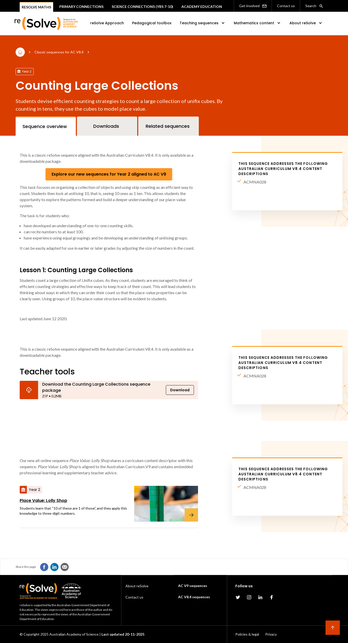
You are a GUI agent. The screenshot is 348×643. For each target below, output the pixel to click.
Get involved (252, 6)
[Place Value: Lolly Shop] (163, 504)
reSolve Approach (107, 23)
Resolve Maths (36, 7)
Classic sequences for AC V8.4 (59, 52)
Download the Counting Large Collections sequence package (96, 387)
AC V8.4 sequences (194, 597)
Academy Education (201, 6)
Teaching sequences (203, 23)
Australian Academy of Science (74, 634)
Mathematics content (257, 23)
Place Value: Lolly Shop (43, 500)
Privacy (271, 634)
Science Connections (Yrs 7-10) (142, 6)
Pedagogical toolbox (151, 23)
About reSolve (306, 23)
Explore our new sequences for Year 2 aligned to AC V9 (109, 174)
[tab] (46, 126)
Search (314, 6)
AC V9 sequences (192, 585)
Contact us (286, 6)
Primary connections (81, 6)
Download (180, 390)
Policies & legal (247, 634)
